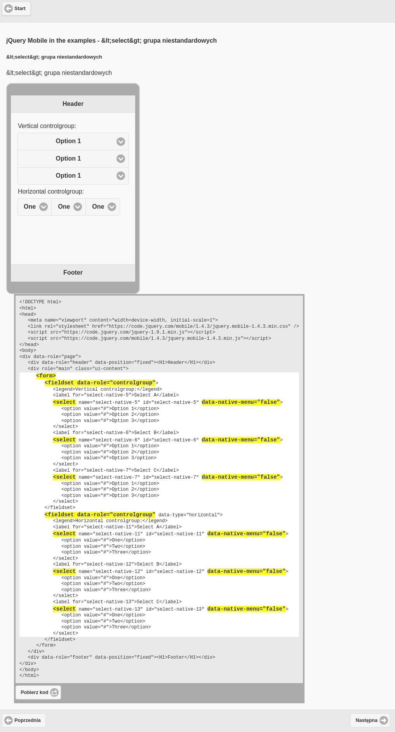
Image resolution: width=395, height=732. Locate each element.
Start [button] (19, 8)
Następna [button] (367, 720)
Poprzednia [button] (27, 720)
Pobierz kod (35, 692)
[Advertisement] (198, 10)
